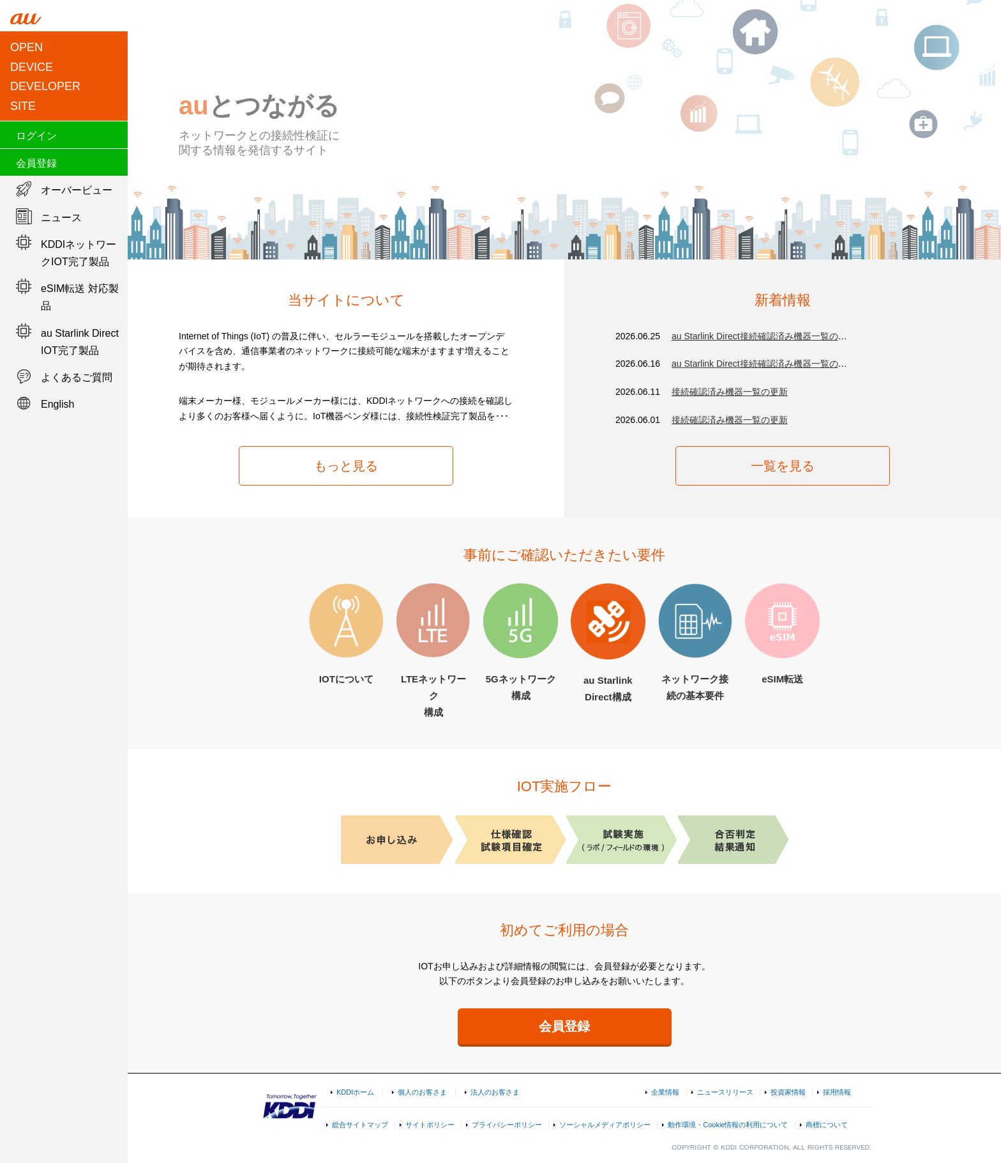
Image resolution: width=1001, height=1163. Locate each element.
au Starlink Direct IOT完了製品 (80, 342)
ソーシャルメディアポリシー (605, 1124)
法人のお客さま (495, 1092)
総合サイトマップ (360, 1124)
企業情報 (665, 1092)
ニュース (61, 217)
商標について (827, 1124)
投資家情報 (788, 1092)
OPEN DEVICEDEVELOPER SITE (45, 76)
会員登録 (36, 163)
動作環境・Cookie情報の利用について (728, 1124)
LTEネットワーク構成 (433, 650)
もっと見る (346, 466)
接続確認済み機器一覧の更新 (730, 392)
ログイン (36, 135)
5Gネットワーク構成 (520, 641)
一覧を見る (783, 466)
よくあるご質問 (76, 377)
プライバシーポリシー (507, 1124)
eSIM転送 (782, 633)
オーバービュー (76, 190)
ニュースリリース (725, 1092)
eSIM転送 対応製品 (80, 297)
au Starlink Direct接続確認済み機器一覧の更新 (764, 336)
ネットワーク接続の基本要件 (695, 641)
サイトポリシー (430, 1124)
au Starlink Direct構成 (608, 642)
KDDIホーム (355, 1092)
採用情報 (837, 1092)
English (57, 404)
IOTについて (346, 633)
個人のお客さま (422, 1092)
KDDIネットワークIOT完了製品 (78, 253)
